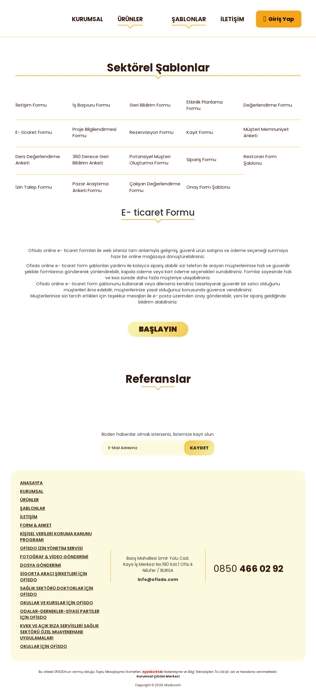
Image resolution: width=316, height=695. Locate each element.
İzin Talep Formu (34, 187)
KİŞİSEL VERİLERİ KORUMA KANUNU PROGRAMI (56, 540)
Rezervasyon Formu (151, 132)
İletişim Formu (31, 105)
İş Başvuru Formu (91, 105)
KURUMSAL (87, 19)
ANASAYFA (31, 486)
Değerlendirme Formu (268, 105)
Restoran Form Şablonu (260, 159)
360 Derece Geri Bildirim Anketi (91, 159)
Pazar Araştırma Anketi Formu (91, 186)
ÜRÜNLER (130, 20)
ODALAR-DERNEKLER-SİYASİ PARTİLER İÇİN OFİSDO (59, 617)
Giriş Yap (279, 19)
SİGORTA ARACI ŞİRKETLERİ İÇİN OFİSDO (53, 580)
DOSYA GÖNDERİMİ (40, 568)
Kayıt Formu (200, 132)
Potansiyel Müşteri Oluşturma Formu (150, 159)
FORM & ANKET (36, 528)
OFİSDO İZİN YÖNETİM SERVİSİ (51, 551)
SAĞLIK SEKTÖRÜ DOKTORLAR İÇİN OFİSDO (56, 594)
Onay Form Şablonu (208, 187)
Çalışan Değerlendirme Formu (155, 186)
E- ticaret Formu (34, 132)
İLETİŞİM (232, 19)
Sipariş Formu (201, 159)
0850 (248, 571)
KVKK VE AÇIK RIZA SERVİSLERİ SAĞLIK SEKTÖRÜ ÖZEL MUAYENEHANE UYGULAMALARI (59, 635)
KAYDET (199, 448)
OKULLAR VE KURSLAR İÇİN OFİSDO (56, 606)
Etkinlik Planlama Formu (205, 105)
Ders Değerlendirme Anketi (38, 159)
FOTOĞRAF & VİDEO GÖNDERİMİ (54, 560)
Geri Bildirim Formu (150, 105)
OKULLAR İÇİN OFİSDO (43, 650)
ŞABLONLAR (189, 20)
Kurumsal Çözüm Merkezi (158, 676)
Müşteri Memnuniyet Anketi (266, 132)
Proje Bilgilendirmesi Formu (94, 132)
